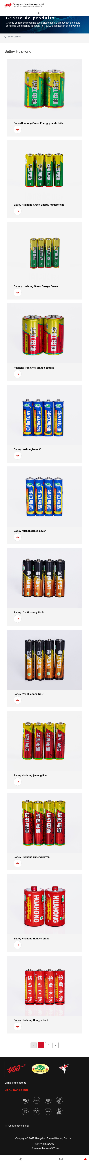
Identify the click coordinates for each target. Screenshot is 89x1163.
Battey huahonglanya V (27, 449)
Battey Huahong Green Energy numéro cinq (39, 204)
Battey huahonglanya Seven (30, 531)
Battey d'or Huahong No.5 (29, 612)
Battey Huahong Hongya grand (31, 938)
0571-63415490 (16, 1090)
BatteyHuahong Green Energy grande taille (38, 123)
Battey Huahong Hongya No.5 (31, 1020)
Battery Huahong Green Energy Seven (36, 286)
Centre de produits (30, 18)
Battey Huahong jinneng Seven (32, 857)
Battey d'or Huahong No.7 (29, 694)
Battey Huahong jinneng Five (30, 775)
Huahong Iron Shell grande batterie (34, 367)
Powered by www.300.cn (45, 1148)
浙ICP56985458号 (44, 1144)
